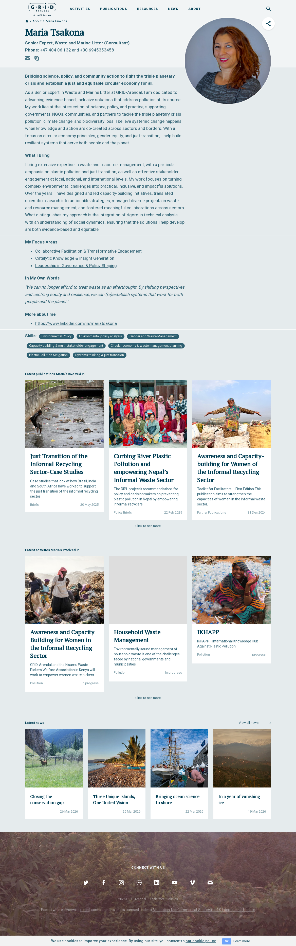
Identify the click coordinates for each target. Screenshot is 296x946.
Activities (80, 9)
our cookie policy (201, 941)
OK (227, 941)
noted (85, 910)
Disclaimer (156, 899)
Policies (172, 899)
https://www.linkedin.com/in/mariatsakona (76, 323)
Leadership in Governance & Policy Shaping (76, 265)
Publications (113, 9)
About (194, 9)
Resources (147, 9)
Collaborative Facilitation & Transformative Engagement (88, 251)
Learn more (241, 941)
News (173, 9)
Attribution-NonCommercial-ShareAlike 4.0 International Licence (204, 910)
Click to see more (148, 526)
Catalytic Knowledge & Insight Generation (74, 258)
